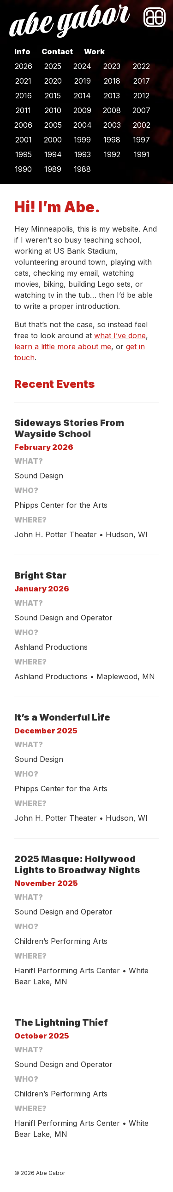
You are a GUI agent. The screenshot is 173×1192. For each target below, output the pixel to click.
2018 (112, 80)
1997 (141, 139)
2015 (53, 95)
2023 (111, 66)
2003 (112, 125)
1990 (23, 169)
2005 (53, 125)
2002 (141, 125)
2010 (53, 110)
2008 (112, 110)
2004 (82, 125)
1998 (111, 139)
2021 (23, 80)
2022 (141, 66)
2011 (23, 110)
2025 (52, 66)
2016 (23, 95)
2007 (141, 110)
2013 (112, 95)
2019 (82, 80)
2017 (141, 80)
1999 (82, 139)
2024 (82, 66)
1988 (82, 169)
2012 (141, 95)
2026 (23, 66)
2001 (23, 139)
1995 (23, 154)
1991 (141, 154)
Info (22, 51)
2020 (53, 80)
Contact (57, 51)
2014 (82, 95)
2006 (23, 125)
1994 (53, 154)
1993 (82, 154)
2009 (82, 110)
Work (94, 51)
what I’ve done (120, 335)
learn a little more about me (62, 346)
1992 (112, 154)
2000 (53, 139)
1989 (52, 169)
